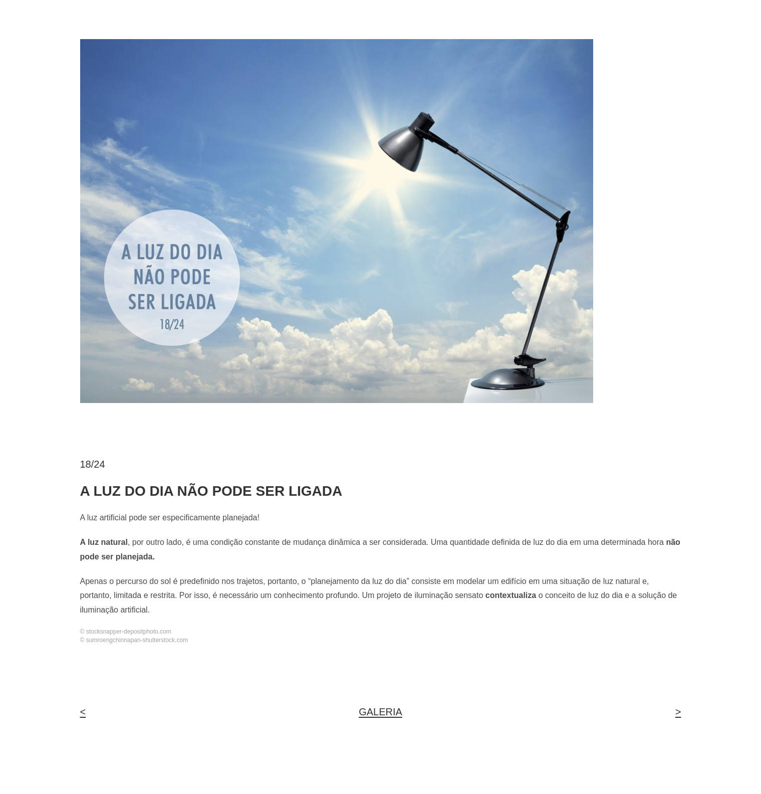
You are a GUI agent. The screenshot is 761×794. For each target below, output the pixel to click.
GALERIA (380, 711)
